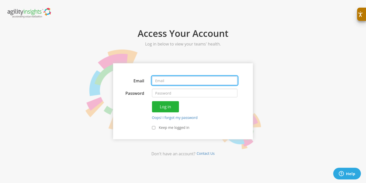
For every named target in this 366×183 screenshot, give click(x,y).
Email (138, 81)
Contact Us (206, 153)
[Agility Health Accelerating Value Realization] (29, 12)
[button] (361, 14)
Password (134, 93)
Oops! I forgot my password (175, 117)
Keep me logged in (171, 127)
